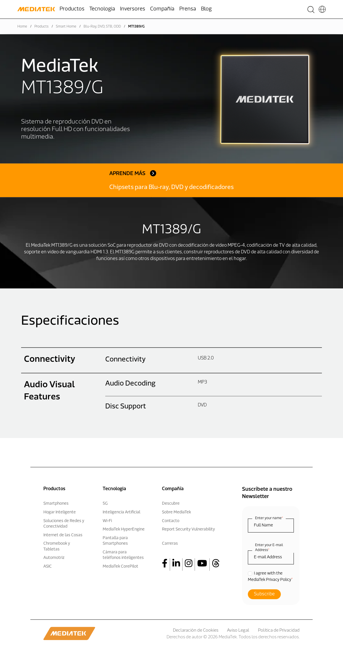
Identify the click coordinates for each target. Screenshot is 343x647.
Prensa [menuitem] (187, 9)
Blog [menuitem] (206, 9)
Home (22, 26)
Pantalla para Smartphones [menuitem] (115, 541)
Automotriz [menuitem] (53, 558)
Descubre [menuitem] (171, 503)
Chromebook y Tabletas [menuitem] (56, 546)
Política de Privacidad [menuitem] (279, 630)
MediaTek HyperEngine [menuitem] (124, 529)
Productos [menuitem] (72, 9)
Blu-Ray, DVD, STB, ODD (102, 26)
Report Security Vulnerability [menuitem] (188, 529)
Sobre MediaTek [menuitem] (176, 512)
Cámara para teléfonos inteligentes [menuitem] (123, 555)
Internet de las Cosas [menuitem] (62, 535)
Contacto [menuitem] (170, 521)
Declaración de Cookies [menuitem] (195, 630)
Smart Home (66, 26)
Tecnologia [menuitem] (102, 9)
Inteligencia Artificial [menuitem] (121, 512)
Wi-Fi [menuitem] (107, 521)
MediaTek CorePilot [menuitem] (120, 566)
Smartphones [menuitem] (56, 503)
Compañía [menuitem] (162, 9)
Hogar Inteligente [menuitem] (59, 512)
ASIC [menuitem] (47, 566)
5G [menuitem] (105, 503)
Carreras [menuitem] (170, 543)
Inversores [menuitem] (132, 9)
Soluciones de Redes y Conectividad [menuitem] (63, 524)
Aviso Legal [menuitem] (238, 630)
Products (41, 26)
